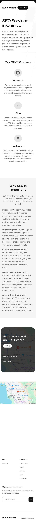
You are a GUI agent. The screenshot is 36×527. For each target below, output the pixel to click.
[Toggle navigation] (32, 8)
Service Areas (24, 463)
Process (22, 471)
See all (5, 463)
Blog (21, 475)
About (22, 467)
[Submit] (31, 499)
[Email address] (18, 500)
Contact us (23, 479)
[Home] (9, 8)
